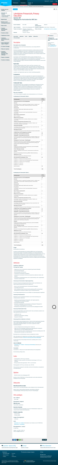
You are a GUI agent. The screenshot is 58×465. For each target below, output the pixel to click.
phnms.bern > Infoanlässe (19, 424)
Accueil (14, 6)
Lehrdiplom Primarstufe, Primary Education (36, 6)
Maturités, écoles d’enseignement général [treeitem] (5, 22)
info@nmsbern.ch (53, 45)
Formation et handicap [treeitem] (5, 60)
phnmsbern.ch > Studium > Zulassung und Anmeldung (24, 344)
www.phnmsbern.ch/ (53, 46)
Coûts (26, 36)
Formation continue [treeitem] (4, 32)
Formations (17, 6)
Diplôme (30, 36)
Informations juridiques (50, 460)
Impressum (54, 460)
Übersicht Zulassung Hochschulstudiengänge (32, 337)
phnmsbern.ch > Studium (19, 422)
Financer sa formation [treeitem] (5, 57)
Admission (21, 36)
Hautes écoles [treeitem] (4, 25)
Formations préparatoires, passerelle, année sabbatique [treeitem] (4, 53)
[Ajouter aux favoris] (56, 9)
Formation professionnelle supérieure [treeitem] (4, 29)
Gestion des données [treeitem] (5, 16)
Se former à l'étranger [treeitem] (5, 46)
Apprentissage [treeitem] (4, 19)
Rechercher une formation (24, 6)
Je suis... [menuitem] (55, 4)
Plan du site (44, 460)
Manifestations (14, 456)
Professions (4, 456)
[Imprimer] (54, 9)
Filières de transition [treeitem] (5, 49)
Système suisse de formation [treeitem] (4, 10)
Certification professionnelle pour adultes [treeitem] (5, 39)
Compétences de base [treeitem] (5, 35)
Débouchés (35, 36)
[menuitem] (16, 2)
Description (16, 36)
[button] (13, 439)
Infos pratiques (17, 37)
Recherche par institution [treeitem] (6, 15)
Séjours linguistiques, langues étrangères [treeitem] (5, 43)
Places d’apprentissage (6, 453)
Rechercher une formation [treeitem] (4, 13)
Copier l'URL (44, 439)
